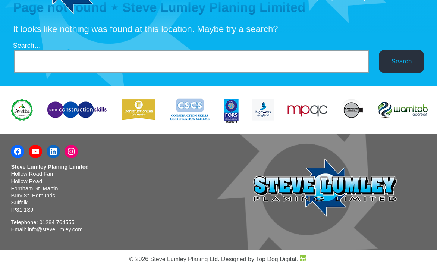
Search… (27, 46)
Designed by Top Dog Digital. (263, 259)
